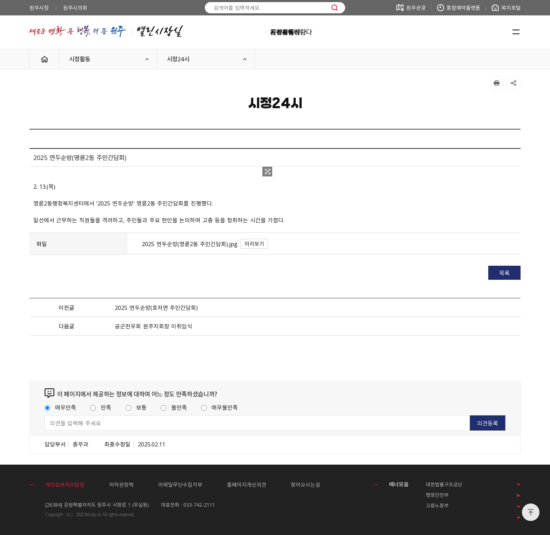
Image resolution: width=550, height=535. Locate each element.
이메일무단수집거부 (180, 484)
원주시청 (39, 8)
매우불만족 (219, 407)
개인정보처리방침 (65, 484)
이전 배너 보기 (518, 484)
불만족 (174, 407)
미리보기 (254, 244)
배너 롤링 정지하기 (518, 495)
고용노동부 (437, 505)
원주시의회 (75, 8)
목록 (504, 273)
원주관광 (415, 8)
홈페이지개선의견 (246, 484)
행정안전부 (437, 494)
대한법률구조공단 (444, 484)
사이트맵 (516, 32)
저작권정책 (121, 484)
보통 (136, 407)
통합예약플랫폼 (463, 8)
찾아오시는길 (305, 484)
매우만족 (60, 407)
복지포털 (511, 8)
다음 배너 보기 (518, 507)
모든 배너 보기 (518, 518)
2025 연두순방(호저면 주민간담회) (156, 307)
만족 (100, 407)
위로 (530, 512)
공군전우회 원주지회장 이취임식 (153, 326)
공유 (514, 83)
